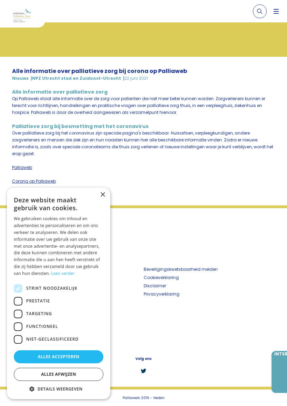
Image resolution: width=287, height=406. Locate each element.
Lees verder (63, 273)
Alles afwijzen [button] (58, 374)
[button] (58, 388)
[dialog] (58, 293)
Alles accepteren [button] (59, 357)
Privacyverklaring (162, 294)
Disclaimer (155, 286)
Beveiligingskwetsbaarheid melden (181, 269)
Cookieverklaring (161, 277)
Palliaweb (22, 167)
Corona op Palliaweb (34, 181)
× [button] (102, 194)
